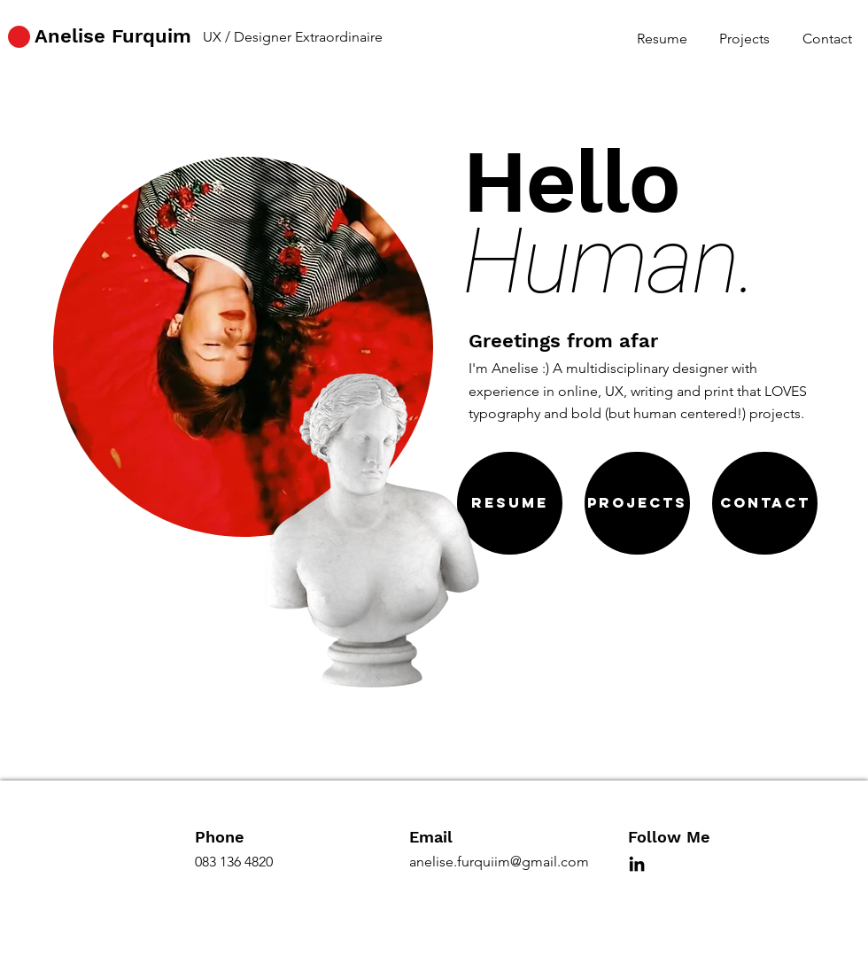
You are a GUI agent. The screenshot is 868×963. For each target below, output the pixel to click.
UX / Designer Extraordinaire (293, 36)
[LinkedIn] (636, 863)
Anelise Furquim (113, 36)
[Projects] (637, 503)
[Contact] (765, 503)
